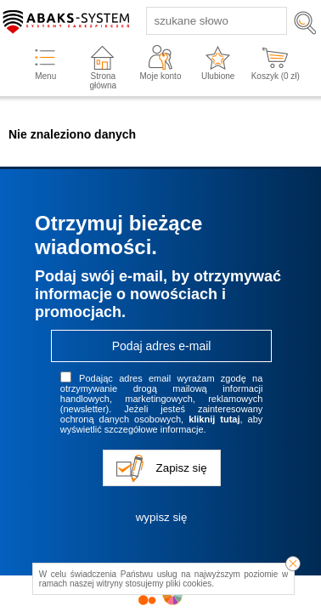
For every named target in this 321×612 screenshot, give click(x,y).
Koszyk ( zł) (275, 76)
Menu (45, 76)
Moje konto (161, 76)
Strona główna (102, 80)
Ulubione (217, 76)
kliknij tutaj (214, 419)
